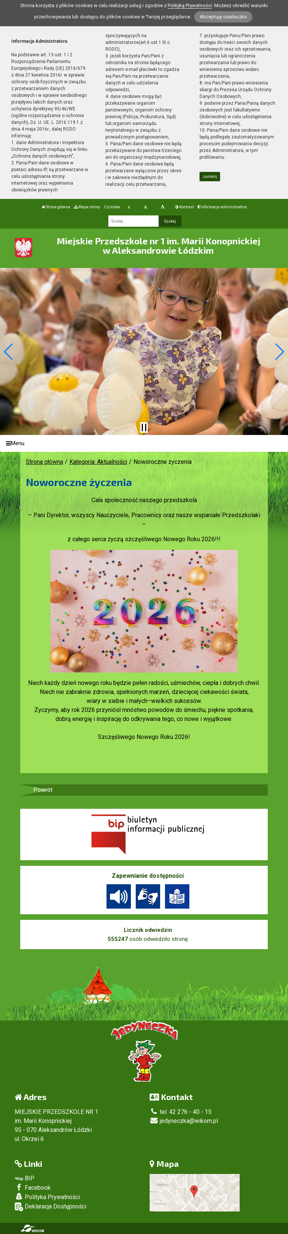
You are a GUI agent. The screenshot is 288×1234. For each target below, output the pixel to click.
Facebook (33, 1187)
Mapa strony (87, 207)
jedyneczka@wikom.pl (184, 1120)
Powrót (42, 789)
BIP (24, 1178)
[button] (9, 351)
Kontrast (184, 207)
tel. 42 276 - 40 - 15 (181, 1111)
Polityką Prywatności (190, 5)
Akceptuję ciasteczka (223, 17)
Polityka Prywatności (47, 1197)
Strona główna (56, 207)
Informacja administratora (222, 207)
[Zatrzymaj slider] (144, 427)
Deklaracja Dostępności (50, 1206)
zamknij (210, 177)
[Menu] (144, 443)
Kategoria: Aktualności (98, 461)
